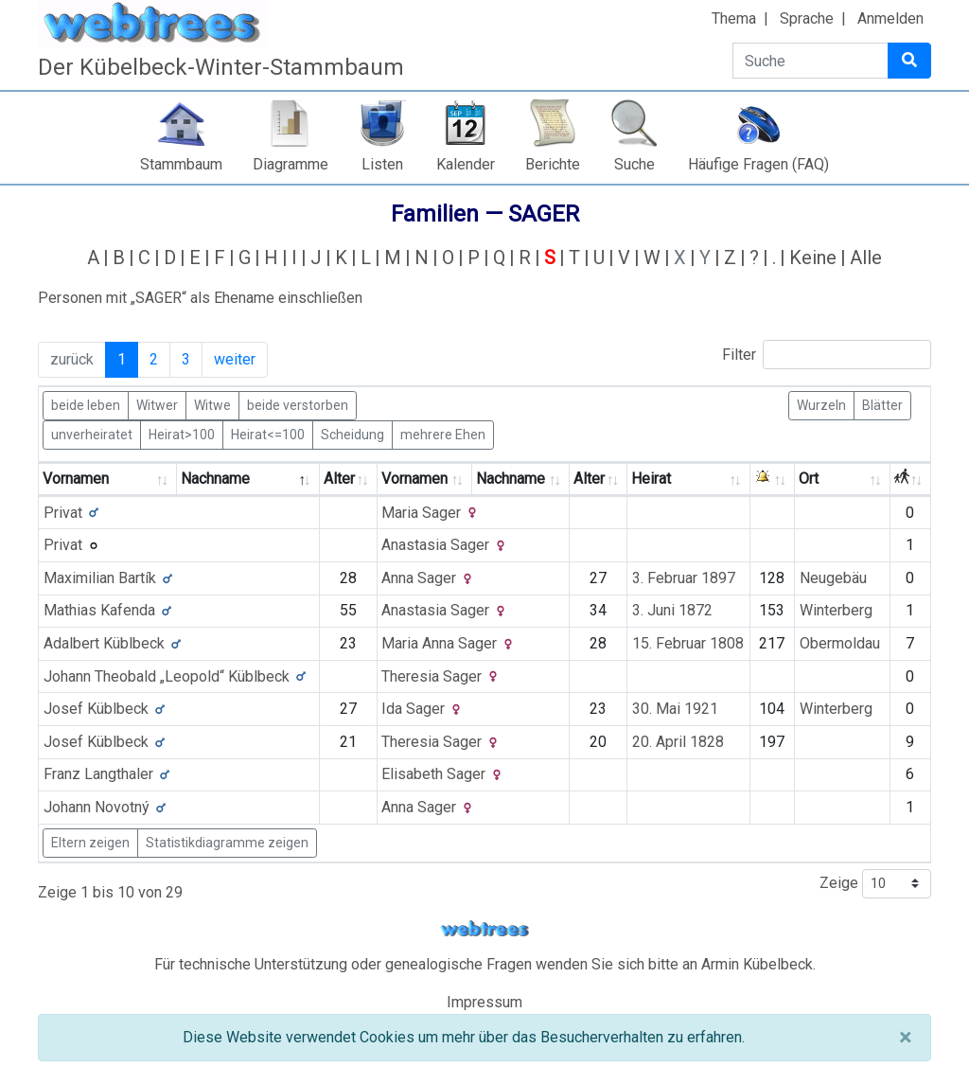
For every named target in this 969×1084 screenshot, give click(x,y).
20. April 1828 (678, 742)
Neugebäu (833, 578)
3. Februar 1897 (683, 578)
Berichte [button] (552, 164)
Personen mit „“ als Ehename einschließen (200, 298)
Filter (826, 354)
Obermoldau (840, 643)
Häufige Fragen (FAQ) (758, 164)
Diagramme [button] (290, 164)
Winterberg (836, 610)
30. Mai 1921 (675, 709)
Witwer (157, 404)
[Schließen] (905, 1037)
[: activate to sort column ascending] (772, 479)
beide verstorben (297, 404)
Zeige (875, 883)
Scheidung (352, 433)
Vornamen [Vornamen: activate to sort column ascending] (76, 479)
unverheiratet (91, 433)
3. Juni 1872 (672, 610)
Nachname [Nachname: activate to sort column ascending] (510, 479)
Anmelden (890, 18)
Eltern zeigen (90, 842)
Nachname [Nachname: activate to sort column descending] (215, 479)
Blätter (882, 404)
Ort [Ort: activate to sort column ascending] (809, 479)
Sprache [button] (807, 18)
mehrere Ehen (442, 433)
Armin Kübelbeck (757, 964)
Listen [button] (382, 164)
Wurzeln (821, 404)
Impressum (484, 1002)
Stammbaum (181, 164)
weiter (234, 359)
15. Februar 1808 (688, 643)
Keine (813, 257)
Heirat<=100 (268, 433)
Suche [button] (634, 164)
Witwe (212, 404)
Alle (866, 257)
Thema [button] (734, 18)
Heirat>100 (182, 433)
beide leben (85, 404)
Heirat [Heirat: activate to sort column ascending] (651, 479)
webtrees (484, 929)
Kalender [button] (465, 164)
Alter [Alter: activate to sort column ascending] (339, 479)
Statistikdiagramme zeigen (227, 842)
